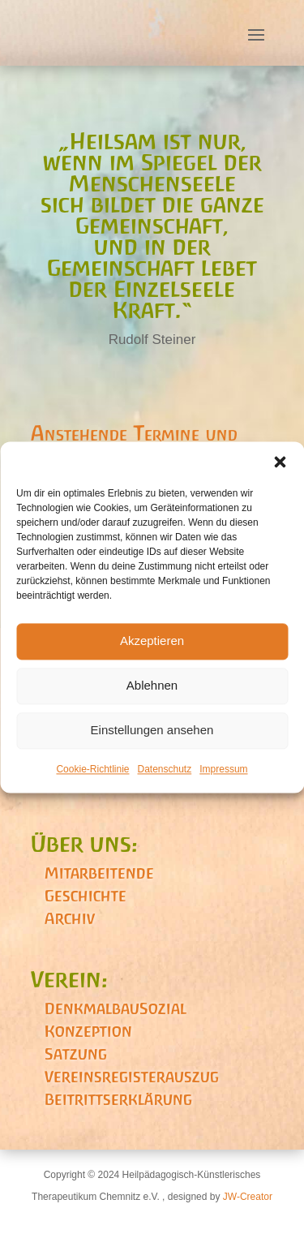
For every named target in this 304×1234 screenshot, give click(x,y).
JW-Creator (247, 1196)
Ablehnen (152, 685)
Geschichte (85, 896)
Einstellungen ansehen (152, 730)
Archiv (70, 918)
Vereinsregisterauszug (132, 1077)
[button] (280, 462)
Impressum (223, 769)
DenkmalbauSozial (115, 1008)
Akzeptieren (152, 640)
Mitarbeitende (99, 873)
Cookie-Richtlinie (92, 769)
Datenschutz (165, 769)
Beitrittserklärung (118, 1099)
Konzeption (88, 1031)
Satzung (76, 1054)
